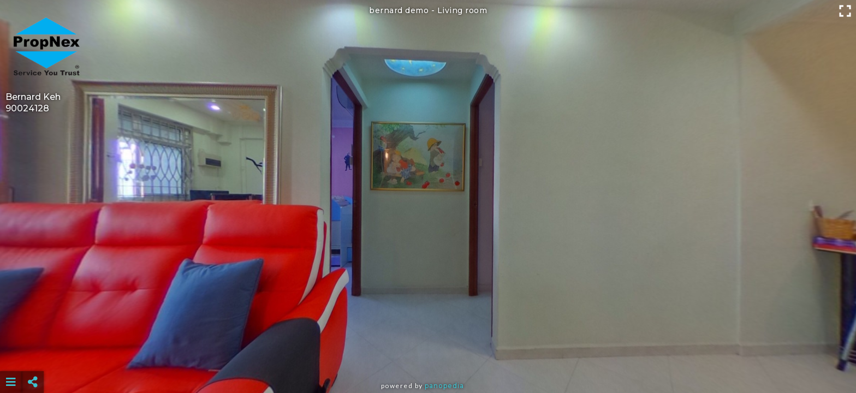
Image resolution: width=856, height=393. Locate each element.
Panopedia (444, 386)
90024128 (27, 108)
